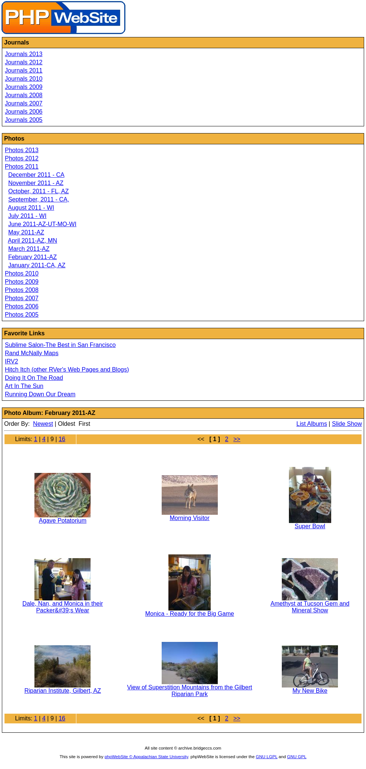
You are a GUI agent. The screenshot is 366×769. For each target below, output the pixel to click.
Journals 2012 (24, 62)
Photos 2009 (22, 282)
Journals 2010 (24, 79)
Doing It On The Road (34, 378)
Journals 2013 (24, 54)
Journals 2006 (24, 111)
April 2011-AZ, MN (32, 240)
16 (62, 439)
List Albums (311, 424)
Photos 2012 (22, 158)
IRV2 (11, 361)
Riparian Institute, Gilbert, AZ (62, 691)
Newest (43, 424)
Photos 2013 (22, 150)
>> (236, 439)
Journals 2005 (24, 120)
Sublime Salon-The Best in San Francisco (60, 345)
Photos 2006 (22, 306)
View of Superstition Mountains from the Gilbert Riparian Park (189, 690)
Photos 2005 (22, 314)
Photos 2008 (22, 290)
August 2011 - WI (31, 207)
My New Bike (310, 691)
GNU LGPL (267, 756)
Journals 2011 (24, 70)
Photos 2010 (22, 273)
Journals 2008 (24, 95)
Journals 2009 (24, 87)
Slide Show (347, 424)
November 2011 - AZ (36, 183)
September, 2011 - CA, (38, 199)
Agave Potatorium (62, 520)
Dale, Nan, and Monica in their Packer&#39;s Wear (62, 606)
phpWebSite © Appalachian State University (146, 756)
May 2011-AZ (26, 232)
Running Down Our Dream (40, 394)
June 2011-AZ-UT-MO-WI (42, 224)
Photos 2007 (22, 298)
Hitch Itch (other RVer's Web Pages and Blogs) (67, 369)
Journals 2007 (24, 103)
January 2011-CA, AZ (36, 265)
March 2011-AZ (28, 249)
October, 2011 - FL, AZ (38, 191)
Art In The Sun (24, 386)
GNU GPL (296, 756)
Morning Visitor (189, 518)
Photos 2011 (22, 166)
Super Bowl (310, 526)
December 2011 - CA (36, 175)
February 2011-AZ (32, 257)
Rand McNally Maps (31, 353)
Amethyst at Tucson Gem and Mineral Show (310, 606)
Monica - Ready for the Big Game (189, 613)
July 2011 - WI (27, 216)
